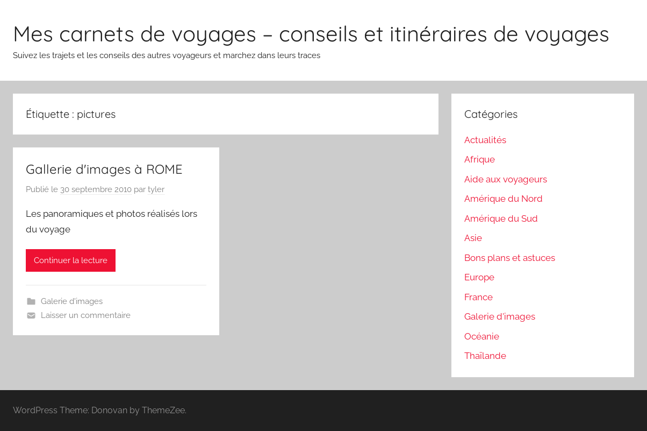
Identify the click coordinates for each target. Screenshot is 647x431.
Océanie (481, 336)
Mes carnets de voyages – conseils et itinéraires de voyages (311, 33)
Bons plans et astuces (509, 257)
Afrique (479, 159)
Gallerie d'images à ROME (104, 169)
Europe (479, 277)
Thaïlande (485, 355)
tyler (156, 189)
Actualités (485, 140)
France (478, 297)
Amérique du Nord (503, 198)
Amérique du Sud (501, 218)
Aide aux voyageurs (505, 179)
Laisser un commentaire (86, 315)
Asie (473, 237)
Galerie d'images (72, 301)
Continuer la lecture (70, 260)
